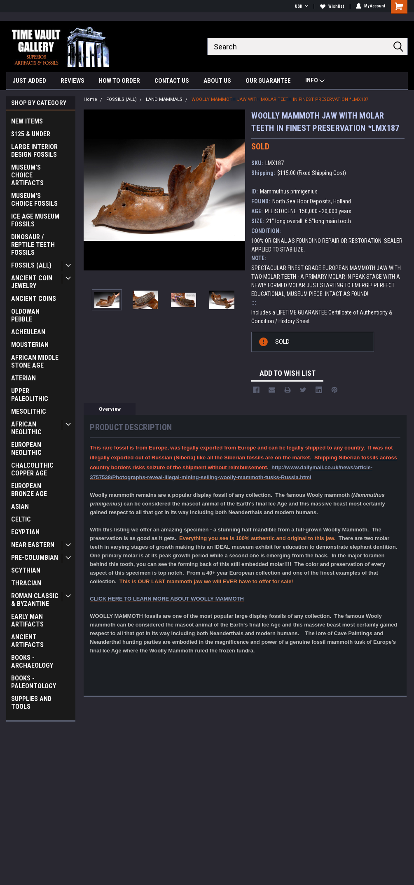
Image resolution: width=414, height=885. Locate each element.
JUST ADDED (29, 80)
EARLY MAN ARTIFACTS (27, 620)
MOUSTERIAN (30, 345)
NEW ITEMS (27, 121)
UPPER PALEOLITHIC (29, 395)
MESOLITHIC (28, 411)
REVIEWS (72, 80)
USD (301, 6)
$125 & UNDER (30, 134)
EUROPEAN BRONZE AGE (29, 490)
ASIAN (20, 506)
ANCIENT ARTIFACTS (27, 641)
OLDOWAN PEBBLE (25, 315)
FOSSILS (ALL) (31, 265)
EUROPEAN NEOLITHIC (26, 448)
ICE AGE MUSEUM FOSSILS (35, 220)
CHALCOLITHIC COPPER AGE (32, 469)
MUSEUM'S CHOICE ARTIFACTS (27, 175)
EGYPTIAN (25, 532)
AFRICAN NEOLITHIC (26, 428)
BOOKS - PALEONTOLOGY (33, 682)
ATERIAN (23, 378)
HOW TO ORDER (119, 80)
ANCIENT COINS (33, 299)
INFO (315, 81)
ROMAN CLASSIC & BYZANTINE (34, 600)
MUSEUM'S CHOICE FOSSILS (34, 199)
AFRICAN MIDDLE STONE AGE (34, 361)
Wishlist (332, 6)
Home (90, 99)
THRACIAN (26, 583)
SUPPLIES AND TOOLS (31, 702)
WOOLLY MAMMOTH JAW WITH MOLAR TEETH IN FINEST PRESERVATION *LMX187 (280, 99)
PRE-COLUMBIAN (34, 557)
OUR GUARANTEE (268, 80)
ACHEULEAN (28, 332)
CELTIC (21, 519)
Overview (110, 409)
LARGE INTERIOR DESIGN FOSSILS (34, 150)
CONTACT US (171, 80)
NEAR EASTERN (32, 545)
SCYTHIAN (25, 570)
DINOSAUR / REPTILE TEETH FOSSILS (33, 244)
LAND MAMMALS (164, 99)
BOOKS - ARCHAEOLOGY (32, 661)
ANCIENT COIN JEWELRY (31, 282)
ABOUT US (217, 80)
